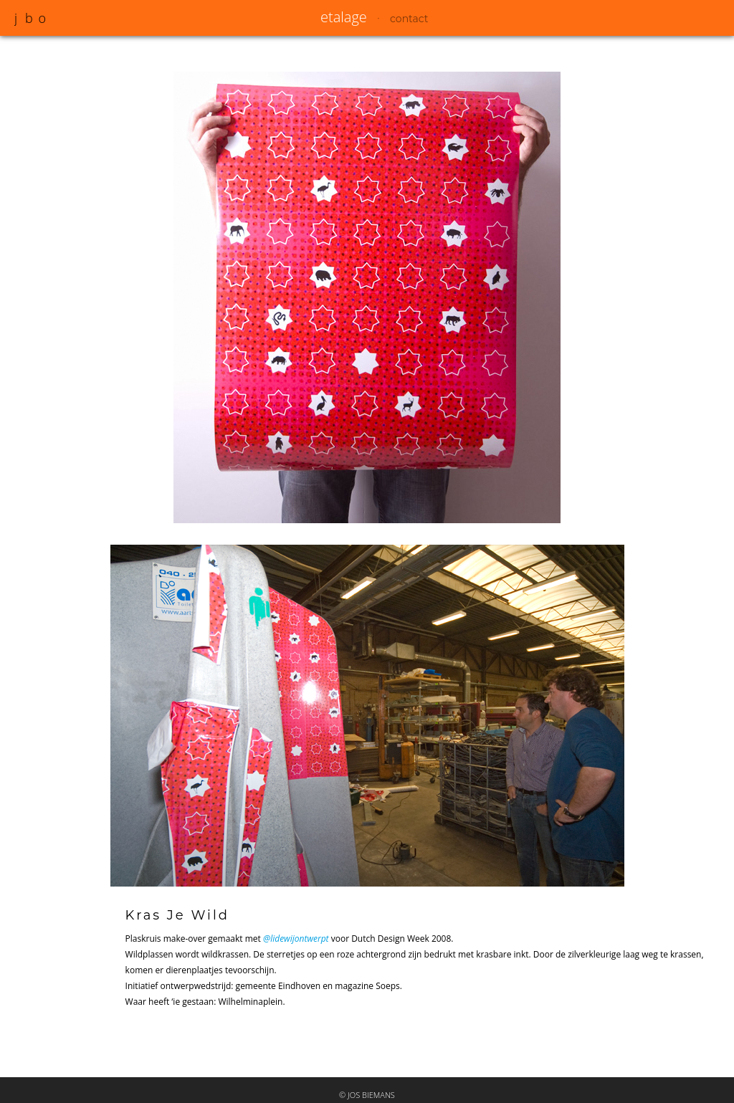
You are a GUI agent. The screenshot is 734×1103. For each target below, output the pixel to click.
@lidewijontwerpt (296, 938)
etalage (343, 17)
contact (409, 18)
